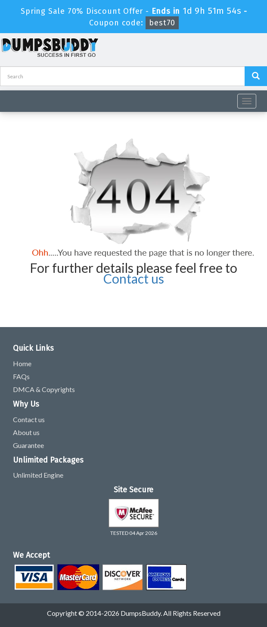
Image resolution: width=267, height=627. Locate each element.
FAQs (21, 376)
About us (26, 432)
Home (22, 363)
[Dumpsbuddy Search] (256, 76)
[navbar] (10, 97)
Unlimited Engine (38, 475)
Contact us (133, 278)
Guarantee (28, 445)
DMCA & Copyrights (44, 389)
